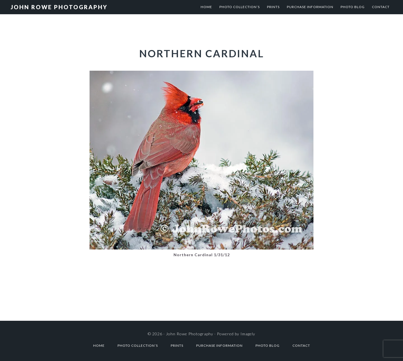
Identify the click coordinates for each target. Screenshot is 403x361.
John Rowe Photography (59, 7)
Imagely (247, 333)
